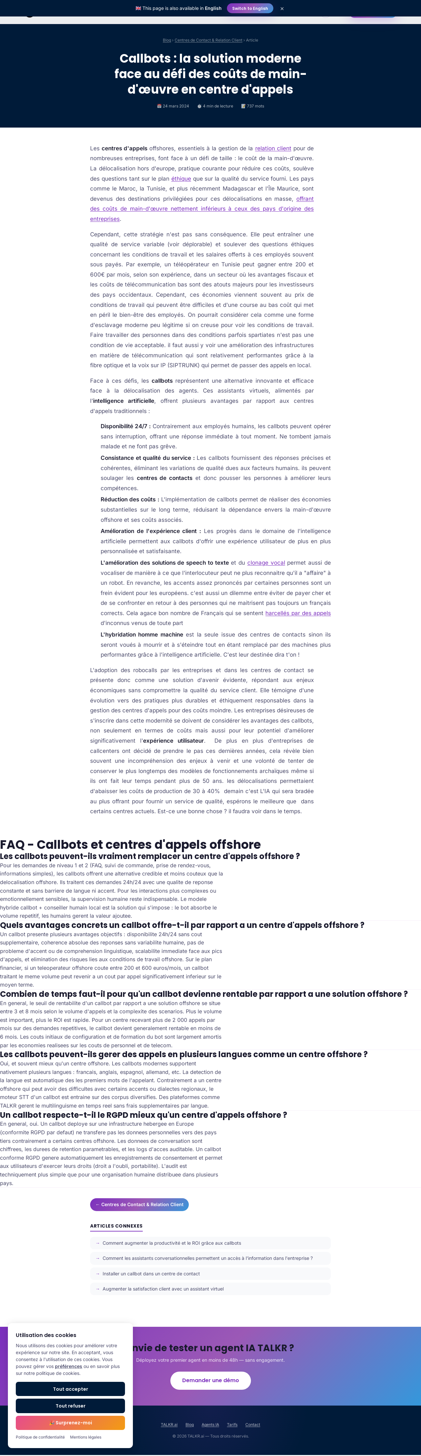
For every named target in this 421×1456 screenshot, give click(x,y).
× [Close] (282, 8)
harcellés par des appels (298, 613)
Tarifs (232, 1425)
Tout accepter (70, 1389)
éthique (181, 178)
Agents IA (210, 1425)
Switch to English (250, 8)
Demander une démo (210, 1381)
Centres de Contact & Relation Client (208, 40)
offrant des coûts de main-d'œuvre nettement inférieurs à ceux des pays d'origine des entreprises (202, 208)
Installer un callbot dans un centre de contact (151, 1273)
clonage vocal (266, 562)
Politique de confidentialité (40, 1437)
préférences (68, 1366)
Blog (167, 40)
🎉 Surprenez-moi (70, 1422)
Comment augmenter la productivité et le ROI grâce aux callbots (172, 1243)
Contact (252, 1425)
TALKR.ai (169, 1425)
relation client (273, 148)
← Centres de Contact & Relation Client (139, 1204)
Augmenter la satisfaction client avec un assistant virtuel (163, 1289)
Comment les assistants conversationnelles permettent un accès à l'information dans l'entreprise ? (208, 1258)
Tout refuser (71, 1406)
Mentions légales (85, 1437)
